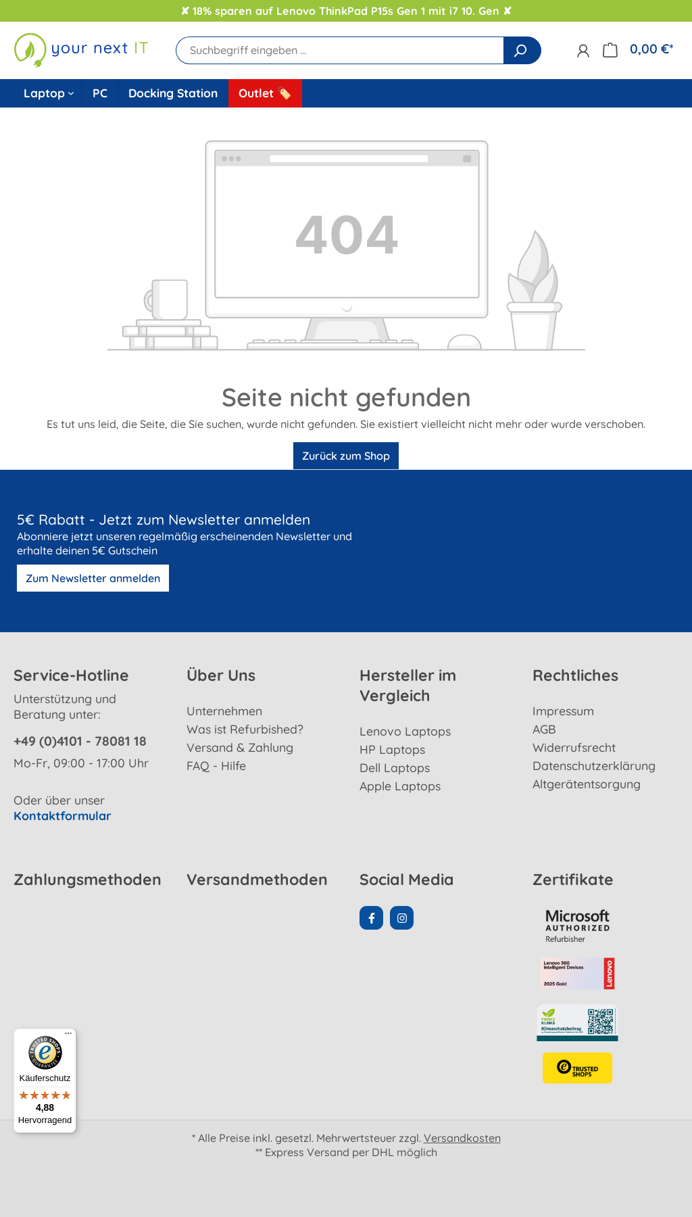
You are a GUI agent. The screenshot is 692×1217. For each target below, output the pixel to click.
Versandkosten (462, 1138)
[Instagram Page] (402, 918)
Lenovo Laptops (405, 730)
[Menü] (68, 1036)
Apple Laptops (400, 785)
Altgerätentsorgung (587, 783)
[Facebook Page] (371, 918)
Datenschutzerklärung (594, 765)
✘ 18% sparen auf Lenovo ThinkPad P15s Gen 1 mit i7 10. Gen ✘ (346, 11)
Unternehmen (224, 710)
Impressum (563, 710)
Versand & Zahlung (240, 747)
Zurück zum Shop (346, 455)
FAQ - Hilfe (216, 765)
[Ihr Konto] (582, 50)
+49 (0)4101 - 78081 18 (80, 741)
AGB (544, 728)
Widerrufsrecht (574, 747)
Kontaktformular (63, 815)
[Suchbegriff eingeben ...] (340, 50)
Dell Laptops (395, 767)
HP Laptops (392, 749)
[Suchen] (522, 50)
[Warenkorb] (637, 49)
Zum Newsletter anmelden (93, 578)
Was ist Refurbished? (245, 728)
